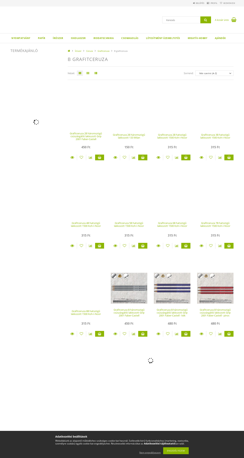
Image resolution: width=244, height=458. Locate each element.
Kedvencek (228, 3)
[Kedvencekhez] (81, 157)
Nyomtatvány (20, 38)
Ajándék (220, 38)
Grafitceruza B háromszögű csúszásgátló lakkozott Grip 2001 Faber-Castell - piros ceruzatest (215, 314)
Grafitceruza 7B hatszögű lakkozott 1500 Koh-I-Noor (215, 224)
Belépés (192, 3)
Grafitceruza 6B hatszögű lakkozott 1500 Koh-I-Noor (172, 224)
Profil (209, 3)
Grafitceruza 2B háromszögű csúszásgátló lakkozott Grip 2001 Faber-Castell (86, 136)
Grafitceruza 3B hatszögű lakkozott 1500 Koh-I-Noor (215, 136)
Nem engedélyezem (150, 452)
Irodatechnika (103, 38)
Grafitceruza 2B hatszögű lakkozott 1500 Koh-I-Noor (172, 136)
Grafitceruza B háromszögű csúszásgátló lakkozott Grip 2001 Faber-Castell (129, 312)
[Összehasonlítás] (90, 157)
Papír (41, 38)
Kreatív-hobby (197, 38)
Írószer (58, 38)
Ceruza (89, 50)
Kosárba (99, 157)
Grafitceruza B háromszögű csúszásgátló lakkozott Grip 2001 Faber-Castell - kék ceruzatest (172, 314)
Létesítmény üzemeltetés (163, 38)
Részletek (72, 157)
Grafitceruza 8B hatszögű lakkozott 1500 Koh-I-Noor (86, 312)
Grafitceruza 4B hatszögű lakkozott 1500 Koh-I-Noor (86, 224)
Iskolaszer (78, 38)
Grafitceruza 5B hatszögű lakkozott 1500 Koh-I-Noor (129, 224)
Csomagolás (129, 38)
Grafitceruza (103, 50)
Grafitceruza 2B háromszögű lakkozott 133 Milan (129, 136)
